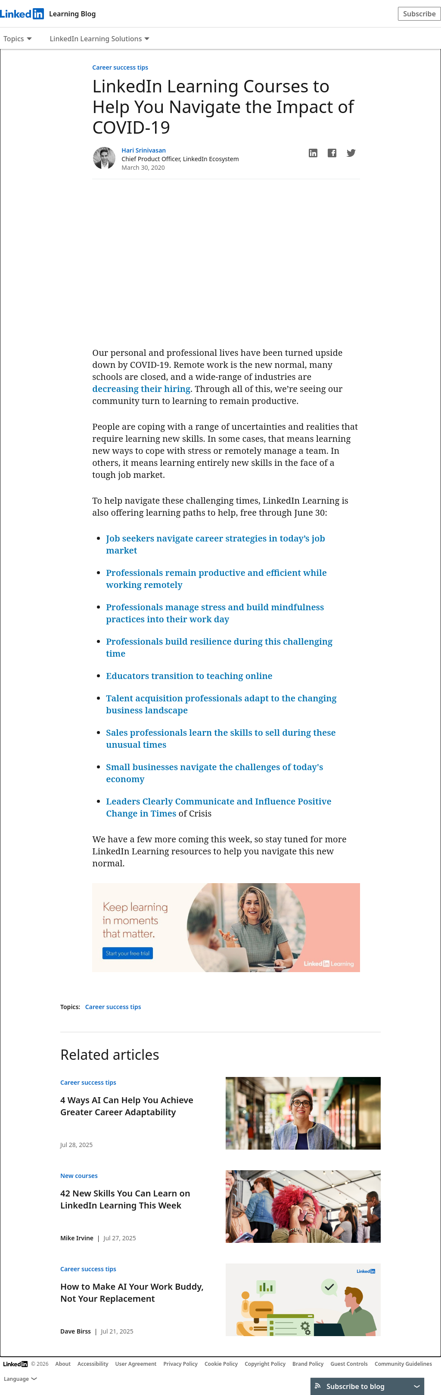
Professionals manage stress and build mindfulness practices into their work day (215, 613)
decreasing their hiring (141, 389)
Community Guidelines (403, 1363)
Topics (13, 38)
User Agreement (136, 1363)
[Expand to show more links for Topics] (29, 39)
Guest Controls (349, 1363)
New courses (79, 1176)
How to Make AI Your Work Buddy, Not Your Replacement (132, 1292)
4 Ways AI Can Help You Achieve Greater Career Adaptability (126, 1106)
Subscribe (419, 13)
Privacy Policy (180, 1363)
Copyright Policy (265, 1363)
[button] (313, 153)
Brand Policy (307, 1363)
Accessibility (93, 1363)
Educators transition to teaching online (189, 676)
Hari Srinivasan (143, 150)
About (63, 1363)
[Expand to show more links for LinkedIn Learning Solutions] (146, 39)
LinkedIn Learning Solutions (96, 38)
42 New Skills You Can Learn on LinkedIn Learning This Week (125, 1199)
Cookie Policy (221, 1363)
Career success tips (120, 67)
